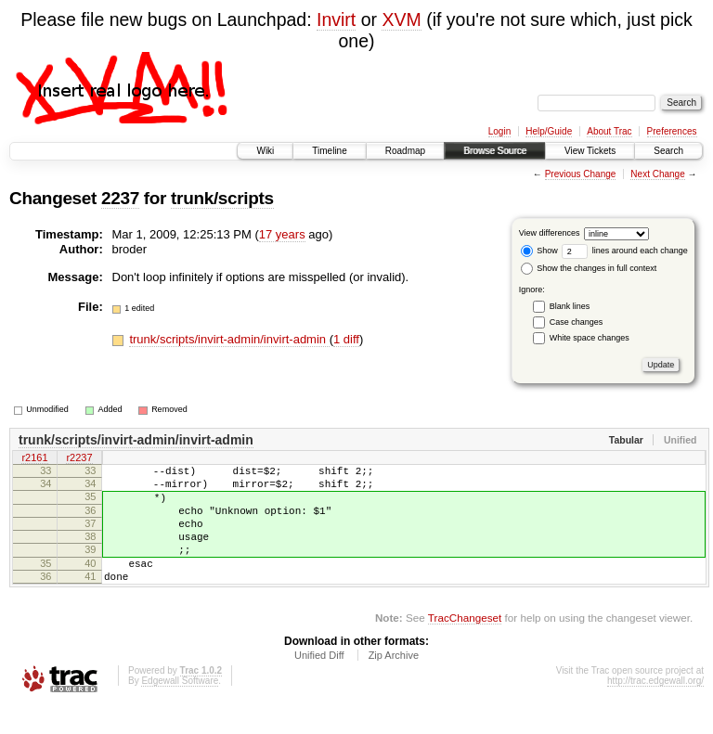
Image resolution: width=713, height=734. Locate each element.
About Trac (609, 131)
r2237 (79, 459)
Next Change (657, 174)
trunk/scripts (222, 198)
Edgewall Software (179, 708)
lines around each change (625, 250)
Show (539, 250)
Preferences (672, 131)
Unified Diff (319, 683)
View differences (549, 233)
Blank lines (570, 306)
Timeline (329, 151)
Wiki (265, 151)
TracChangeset (464, 645)
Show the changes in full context (589, 268)
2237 (120, 198)
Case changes (576, 322)
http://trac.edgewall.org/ (655, 708)
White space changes (589, 337)
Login (499, 131)
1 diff (346, 339)
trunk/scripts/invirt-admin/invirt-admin (229, 339)
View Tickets (590, 151)
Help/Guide (548, 131)
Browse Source (494, 151)
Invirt (336, 19)
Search (668, 151)
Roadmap (405, 151)
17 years (282, 234)
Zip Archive (394, 683)
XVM (401, 19)
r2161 (34, 459)
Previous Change (580, 174)
